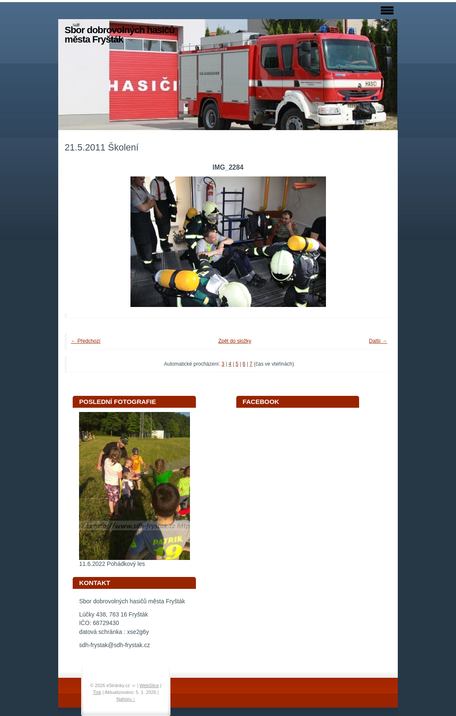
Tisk (97, 692)
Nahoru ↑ (125, 699)
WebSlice (149, 685)
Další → (378, 341)
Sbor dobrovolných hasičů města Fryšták (119, 35)
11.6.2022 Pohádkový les (112, 564)
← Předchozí (85, 341)
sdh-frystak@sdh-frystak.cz (114, 645)
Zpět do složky (234, 341)
